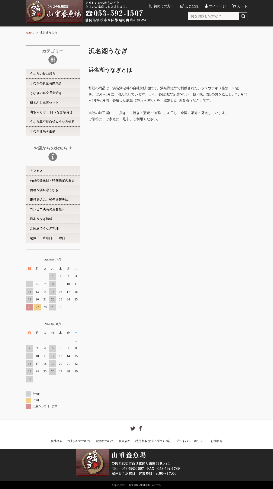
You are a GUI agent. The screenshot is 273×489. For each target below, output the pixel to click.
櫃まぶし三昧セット (44, 102)
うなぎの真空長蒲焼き (46, 93)
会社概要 (56, 441)
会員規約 (125, 441)
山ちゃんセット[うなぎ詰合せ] (52, 112)
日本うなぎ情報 (41, 219)
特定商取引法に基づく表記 (153, 441)
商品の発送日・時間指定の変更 (52, 180)
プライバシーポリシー (191, 441)
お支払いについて (79, 441)
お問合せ (217, 441)
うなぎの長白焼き (42, 73)
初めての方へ (164, 6)
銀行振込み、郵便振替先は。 (50, 199)
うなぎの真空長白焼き (46, 83)
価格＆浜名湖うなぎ (44, 190)
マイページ (217, 6)
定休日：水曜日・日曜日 (47, 238)
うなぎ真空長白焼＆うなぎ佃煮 (52, 121)
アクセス (36, 171)
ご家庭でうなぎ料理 (44, 228)
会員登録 (192, 6)
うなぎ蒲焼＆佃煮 (42, 131)
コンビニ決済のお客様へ (47, 209)
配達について (105, 441)
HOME (30, 32)
